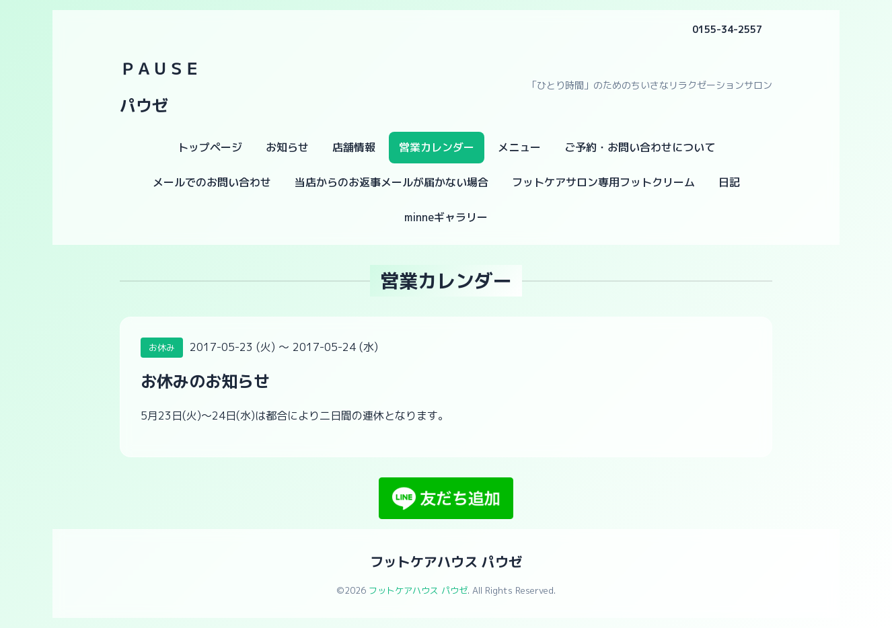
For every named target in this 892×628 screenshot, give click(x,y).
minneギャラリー (446, 217)
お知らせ (287, 147)
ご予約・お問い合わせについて (639, 147)
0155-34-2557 (727, 29)
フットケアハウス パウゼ (446, 561)
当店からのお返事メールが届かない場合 (391, 182)
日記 (729, 182)
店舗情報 (353, 147)
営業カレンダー (436, 147)
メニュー (519, 147)
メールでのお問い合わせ (212, 182)
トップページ (210, 147)
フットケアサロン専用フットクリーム (603, 182)
